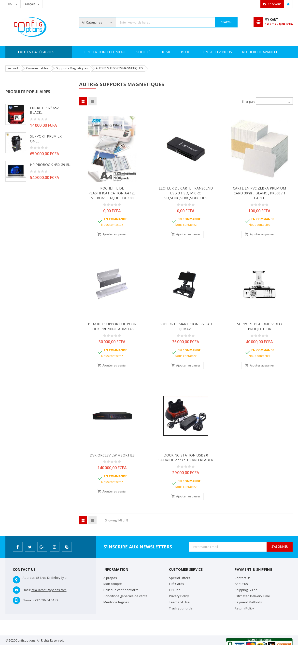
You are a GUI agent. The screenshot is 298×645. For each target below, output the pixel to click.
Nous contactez (112, 225)
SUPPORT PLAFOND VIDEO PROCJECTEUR (259, 326)
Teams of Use (179, 602)
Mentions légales (116, 602)
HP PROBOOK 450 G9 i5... (50, 164)
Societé (112, 52)
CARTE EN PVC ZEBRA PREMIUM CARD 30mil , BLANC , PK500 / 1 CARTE (259, 193)
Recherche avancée (199, 52)
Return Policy (244, 608)
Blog (274, 52)
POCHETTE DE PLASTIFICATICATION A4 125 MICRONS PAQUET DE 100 (112, 193)
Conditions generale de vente (125, 596)
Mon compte (112, 584)
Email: (27, 590)
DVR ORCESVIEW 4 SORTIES (112, 455)
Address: (29, 578)
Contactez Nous (243, 52)
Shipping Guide (246, 590)
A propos (110, 578)
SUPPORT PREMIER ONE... (46, 138)
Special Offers (179, 578)
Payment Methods (248, 602)
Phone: (27, 600)
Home (89, 52)
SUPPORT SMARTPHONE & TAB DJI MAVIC (186, 326)
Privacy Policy (179, 596)
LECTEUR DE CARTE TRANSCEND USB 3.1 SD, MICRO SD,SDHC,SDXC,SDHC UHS (186, 193)
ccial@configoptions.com (49, 590)
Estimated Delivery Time (252, 596)
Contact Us (243, 578)
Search (226, 22)
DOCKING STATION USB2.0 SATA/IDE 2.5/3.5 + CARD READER (185, 457)
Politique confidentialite (121, 590)
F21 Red (175, 590)
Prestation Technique (150, 52)
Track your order (181, 608)
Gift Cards (176, 584)
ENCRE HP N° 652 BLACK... (44, 110)
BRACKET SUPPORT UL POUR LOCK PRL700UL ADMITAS (112, 326)
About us (241, 584)
